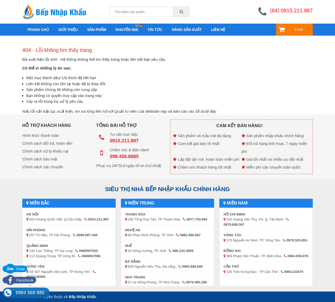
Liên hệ (218, 30)
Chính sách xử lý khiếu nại (45, 151)
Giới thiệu (68, 30)
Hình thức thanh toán (40, 135)
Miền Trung (139, 203)
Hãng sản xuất (187, 30)
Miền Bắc (37, 203)
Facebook (19, 280)
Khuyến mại (127, 30)
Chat (15, 269)
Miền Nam (235, 203)
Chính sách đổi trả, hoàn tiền (47, 143)
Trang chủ (38, 30)
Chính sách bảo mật (39, 159)
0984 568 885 (30, 292)
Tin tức (155, 30)
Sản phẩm (96, 30)
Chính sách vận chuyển (42, 167)
